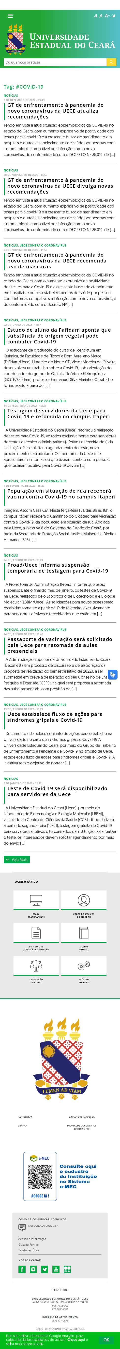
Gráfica (22, 1125)
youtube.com (56, 1269)
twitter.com (44, 1269)
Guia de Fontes (28, 1244)
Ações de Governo (83, 970)
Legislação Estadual (36, 970)
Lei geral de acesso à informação (36, 937)
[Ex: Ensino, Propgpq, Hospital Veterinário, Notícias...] (55, 62)
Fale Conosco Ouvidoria (43, 1225)
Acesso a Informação (32, 1239)
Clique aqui (76, 1340)
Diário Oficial (83, 937)
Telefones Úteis (29, 1250)
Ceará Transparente (36, 904)
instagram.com (33, 1269)
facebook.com (22, 1269)
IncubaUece (25, 1117)
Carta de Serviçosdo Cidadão (83, 904)
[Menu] (10, 16)
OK (106, 1340)
